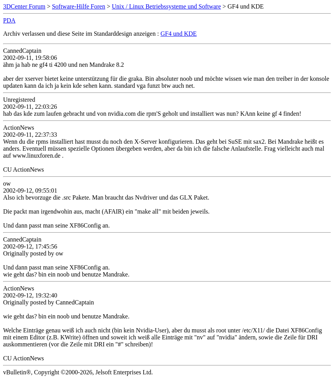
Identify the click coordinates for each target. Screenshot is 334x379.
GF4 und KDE (179, 33)
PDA (9, 20)
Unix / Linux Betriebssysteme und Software (166, 6)
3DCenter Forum (24, 6)
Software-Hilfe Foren (78, 6)
